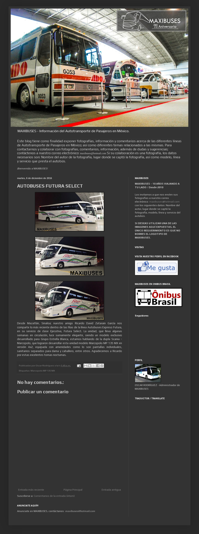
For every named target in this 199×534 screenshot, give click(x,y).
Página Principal (73, 489)
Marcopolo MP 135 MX (43, 370)
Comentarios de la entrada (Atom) (54, 495)
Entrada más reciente (31, 489)
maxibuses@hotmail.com (164, 201)
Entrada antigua (111, 489)
